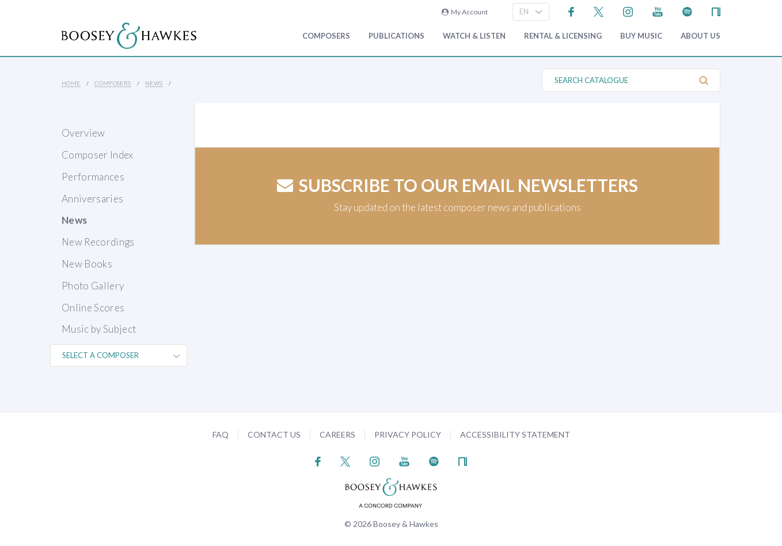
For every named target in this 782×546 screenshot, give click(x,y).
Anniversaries (92, 199)
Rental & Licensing (563, 36)
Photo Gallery (93, 286)
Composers (326, 36)
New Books (87, 264)
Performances (93, 177)
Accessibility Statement (515, 434)
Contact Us (274, 434)
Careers (337, 434)
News (154, 83)
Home (71, 83)
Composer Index (98, 155)
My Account (465, 11)
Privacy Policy (407, 434)
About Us (700, 36)
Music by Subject (99, 329)
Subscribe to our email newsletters (457, 185)
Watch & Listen (474, 36)
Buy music (641, 36)
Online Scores (93, 308)
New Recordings (98, 242)
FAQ (220, 434)
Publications (396, 36)
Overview (83, 133)
